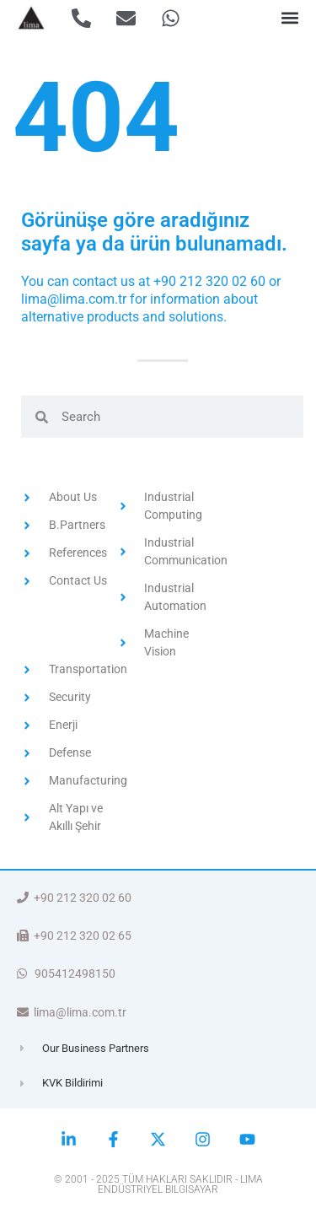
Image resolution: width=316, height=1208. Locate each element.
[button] (289, 18)
